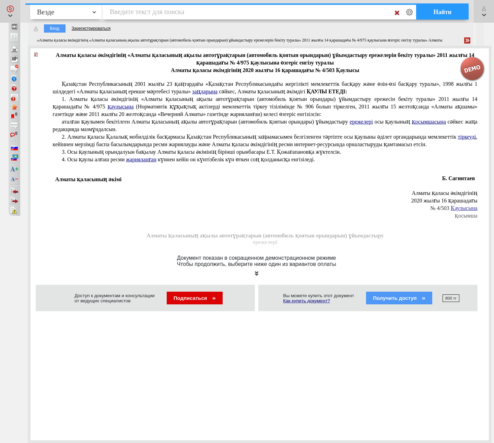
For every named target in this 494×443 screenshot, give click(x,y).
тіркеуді (467, 137)
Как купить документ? (306, 300)
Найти (442, 12)
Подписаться (195, 298)
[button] (10, 11)
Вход (54, 28)
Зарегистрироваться (91, 28)
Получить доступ (399, 298)
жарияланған (141, 159)
